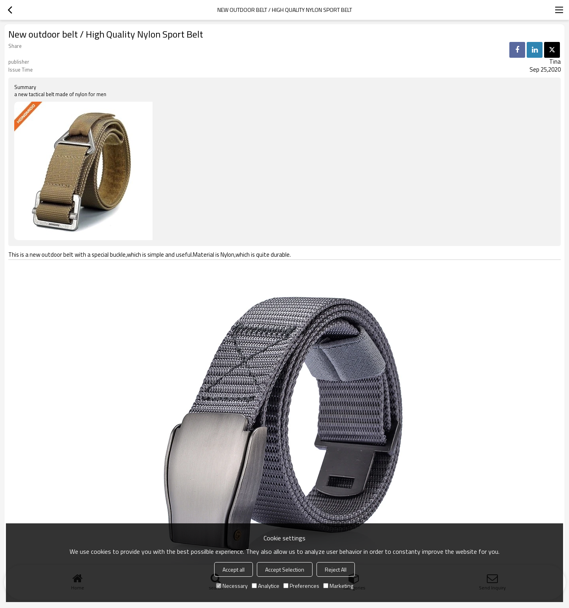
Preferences (301, 585)
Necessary (232, 585)
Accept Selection (284, 569)
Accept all (233, 569)
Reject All (336, 569)
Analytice (265, 585)
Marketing (338, 585)
